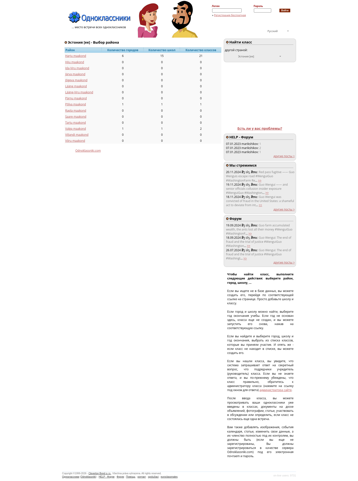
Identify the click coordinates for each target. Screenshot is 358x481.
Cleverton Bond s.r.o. (99, 473)
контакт (141, 476)
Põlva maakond (75, 104)
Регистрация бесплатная (230, 15)
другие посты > (284, 156)
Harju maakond (75, 56)
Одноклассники (70, 476)
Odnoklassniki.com (88, 151)
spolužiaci (153, 476)
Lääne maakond (76, 86)
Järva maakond (75, 74)
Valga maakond (75, 129)
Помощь (130, 476)
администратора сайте (275, 390)
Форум (120, 476)
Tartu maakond (75, 123)
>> (260, 180)
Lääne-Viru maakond (79, 92)
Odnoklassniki (88, 476)
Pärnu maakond (76, 98)
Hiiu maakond (74, 62)
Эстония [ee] (246, 56)
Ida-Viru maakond (77, 68)
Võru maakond (75, 141)
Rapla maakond (75, 110)
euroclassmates (169, 476)
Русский (273, 31)
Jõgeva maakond (76, 80)
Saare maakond (75, 117)
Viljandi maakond (76, 135)
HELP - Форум (107, 476)
